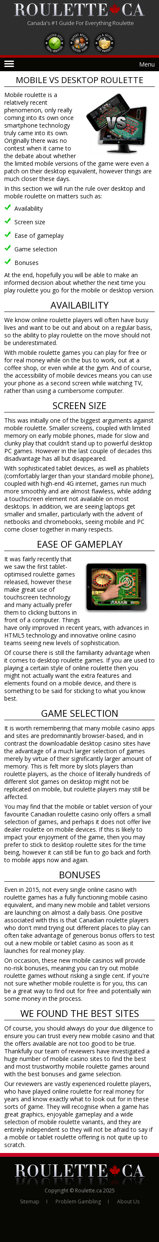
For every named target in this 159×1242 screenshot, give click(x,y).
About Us (128, 1201)
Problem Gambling (78, 1201)
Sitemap (29, 1201)
